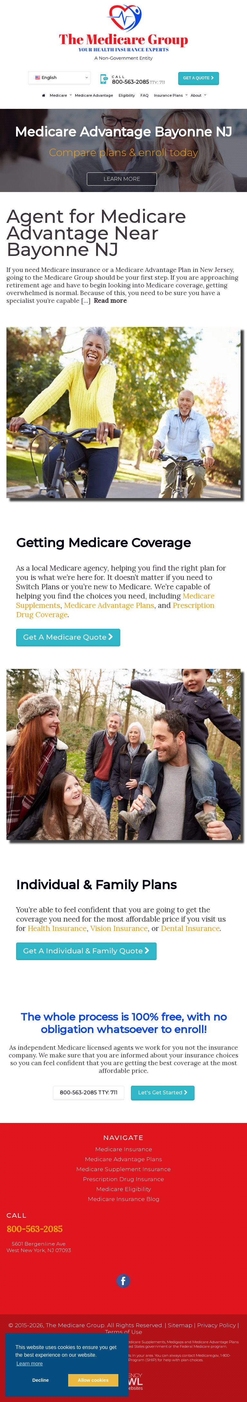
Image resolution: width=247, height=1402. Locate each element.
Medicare (58, 95)
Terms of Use (123, 1331)
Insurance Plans (168, 95)
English (46, 77)
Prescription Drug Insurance (123, 1179)
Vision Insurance (119, 928)
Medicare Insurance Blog (124, 1199)
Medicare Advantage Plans (109, 605)
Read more (110, 300)
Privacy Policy (216, 1325)
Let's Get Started (160, 1093)
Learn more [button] (29, 1363)
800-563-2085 (88, 1093)
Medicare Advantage (94, 95)
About (196, 95)
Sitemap (180, 1325)
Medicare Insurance (123, 1149)
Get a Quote (196, 78)
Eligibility (127, 95)
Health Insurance (57, 928)
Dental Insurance (190, 928)
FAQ (144, 95)
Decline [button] (40, 1380)
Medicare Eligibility (123, 1189)
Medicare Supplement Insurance (123, 1169)
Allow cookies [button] (93, 1380)
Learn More (122, 179)
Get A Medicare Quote (64, 637)
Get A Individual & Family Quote (83, 950)
